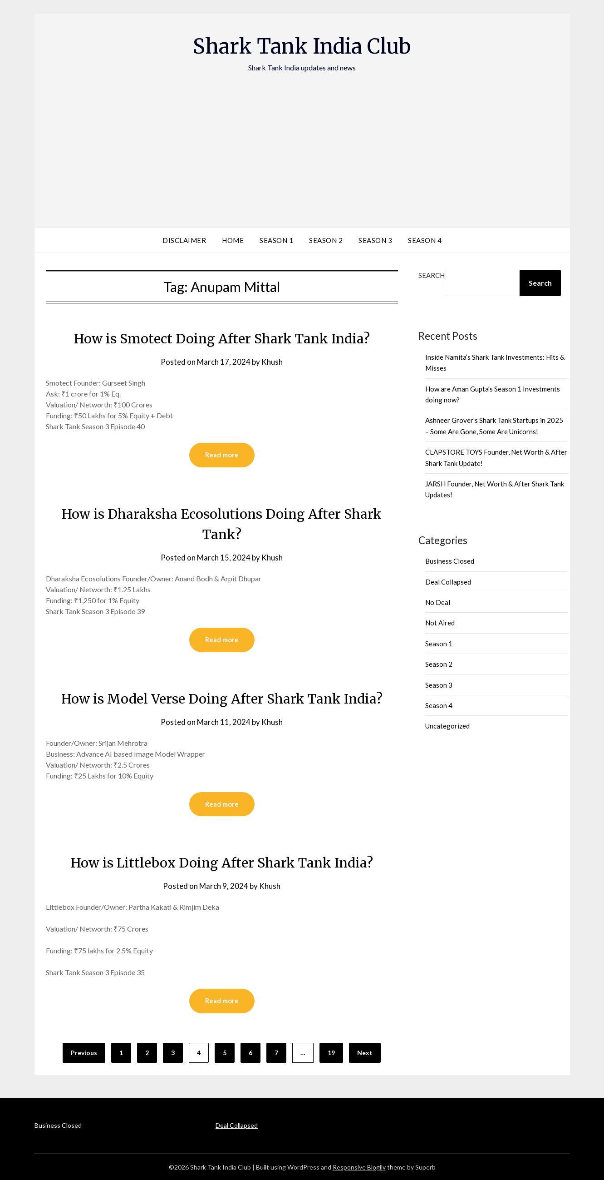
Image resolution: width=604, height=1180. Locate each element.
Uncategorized (447, 726)
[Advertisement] (302, 141)
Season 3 (375, 240)
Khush (272, 362)
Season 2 (326, 240)
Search (431, 275)
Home (233, 240)
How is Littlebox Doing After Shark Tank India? (221, 862)
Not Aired (440, 623)
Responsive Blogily (359, 1167)
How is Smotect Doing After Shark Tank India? (221, 338)
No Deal (437, 602)
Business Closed (449, 561)
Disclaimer (184, 240)
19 (331, 1052)
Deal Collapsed (448, 582)
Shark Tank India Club (302, 45)
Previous (84, 1052)
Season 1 (276, 240)
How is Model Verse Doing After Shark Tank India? (221, 698)
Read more (222, 455)
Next (365, 1052)
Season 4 (425, 240)
